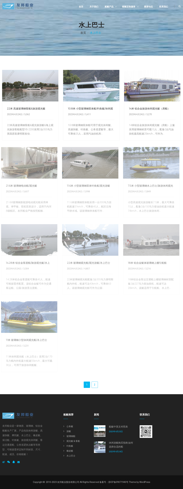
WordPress (144, 482)
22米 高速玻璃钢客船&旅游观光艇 (26, 108)
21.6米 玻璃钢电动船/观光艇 (20, 185)
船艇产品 (109, 6)
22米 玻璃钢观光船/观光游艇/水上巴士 (87, 262)
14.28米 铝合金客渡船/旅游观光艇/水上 (27, 262)
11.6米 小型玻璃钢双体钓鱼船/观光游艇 (87, 185)
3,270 (148, 114)
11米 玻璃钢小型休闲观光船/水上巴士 (25, 340)
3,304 (25, 268)
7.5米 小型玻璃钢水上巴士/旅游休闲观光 (149, 185)
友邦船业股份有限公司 (68, 482)
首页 (81, 6)
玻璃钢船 (71, 436)
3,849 (147, 191)
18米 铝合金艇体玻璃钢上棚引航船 (146, 262)
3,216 (147, 268)
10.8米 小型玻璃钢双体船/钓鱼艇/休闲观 (90, 108)
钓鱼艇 (70, 446)
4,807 (86, 268)
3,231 (25, 346)
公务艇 (70, 426)
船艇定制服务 (128, 6)
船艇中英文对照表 (118, 426)
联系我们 (163, 6)
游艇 (69, 431)
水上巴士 (71, 455)
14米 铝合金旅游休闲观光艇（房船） (149, 108)
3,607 (25, 191)
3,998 (86, 191)
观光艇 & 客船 (73, 441)
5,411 (87, 114)
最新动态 (148, 6)
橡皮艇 (70, 451)
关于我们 (94, 6)
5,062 (26, 114)
